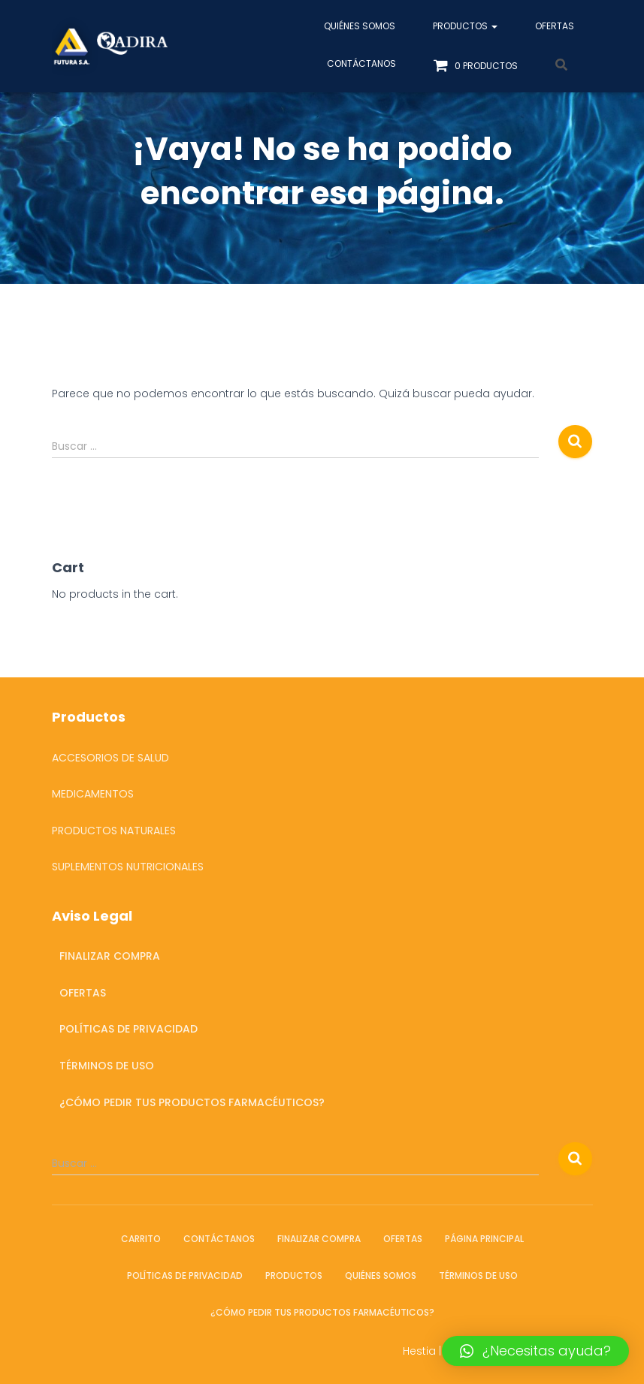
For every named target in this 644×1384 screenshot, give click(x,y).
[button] (535, 1351)
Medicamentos (93, 793)
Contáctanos (361, 63)
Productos (465, 26)
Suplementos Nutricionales (128, 866)
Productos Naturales (114, 830)
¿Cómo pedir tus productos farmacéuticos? (192, 1102)
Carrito (141, 1238)
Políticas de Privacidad (128, 1028)
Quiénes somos (359, 26)
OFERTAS (554, 26)
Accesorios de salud (110, 757)
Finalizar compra (109, 955)
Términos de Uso (106, 1065)
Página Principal (484, 1238)
